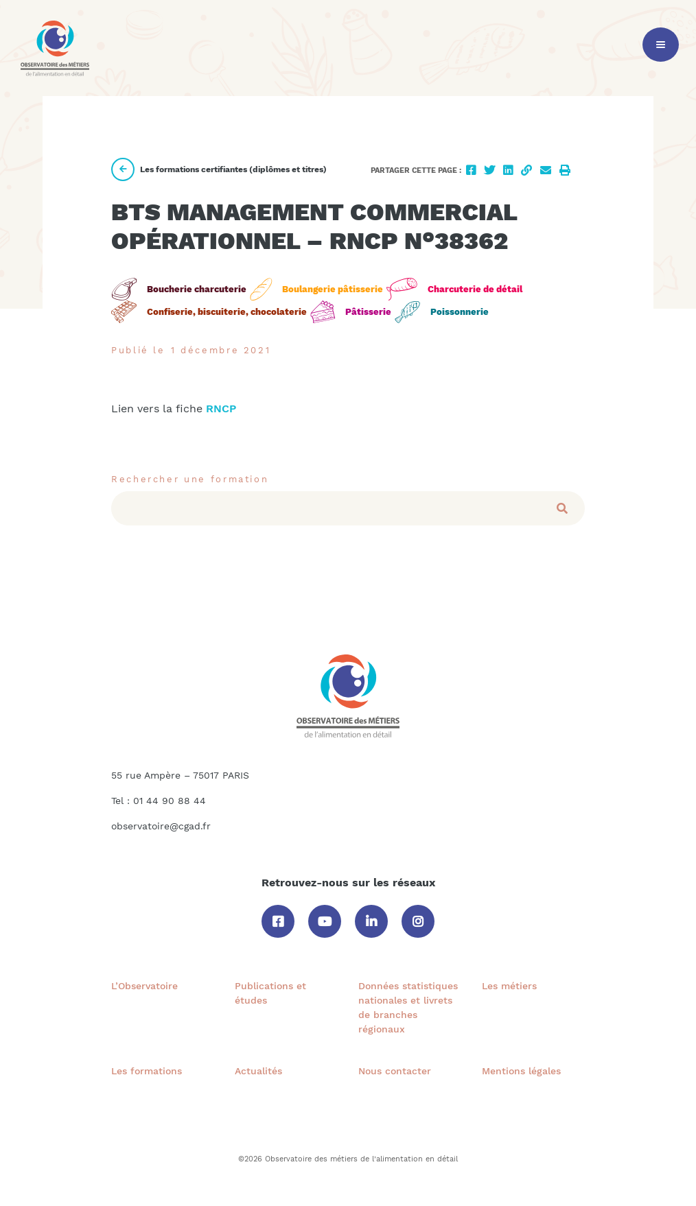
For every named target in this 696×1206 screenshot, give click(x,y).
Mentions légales (521, 1070)
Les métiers (509, 985)
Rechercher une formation (189, 479)
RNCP (223, 408)
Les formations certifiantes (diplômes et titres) (219, 169)
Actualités (258, 1070)
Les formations (146, 1070)
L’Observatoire (144, 985)
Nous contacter (394, 1070)
